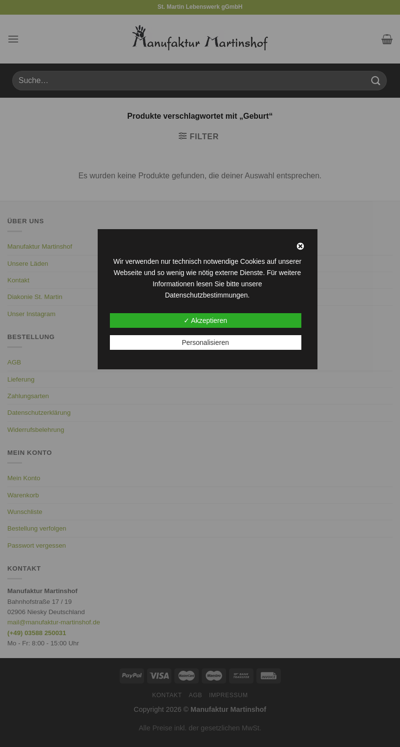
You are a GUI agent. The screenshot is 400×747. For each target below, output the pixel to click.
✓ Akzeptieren (205, 320)
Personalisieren (205, 342)
